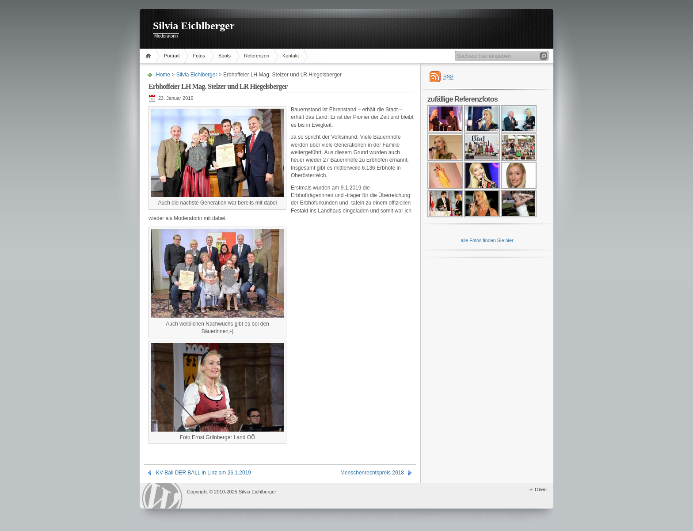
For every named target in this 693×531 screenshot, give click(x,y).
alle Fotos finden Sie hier (487, 240)
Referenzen (256, 55)
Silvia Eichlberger (194, 25)
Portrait (171, 55)
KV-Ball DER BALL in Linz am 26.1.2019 (203, 473)
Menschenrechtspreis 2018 (372, 473)
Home (150, 56)
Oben (541, 489)
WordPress (162, 495)
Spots (224, 55)
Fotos (199, 55)
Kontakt (290, 55)
